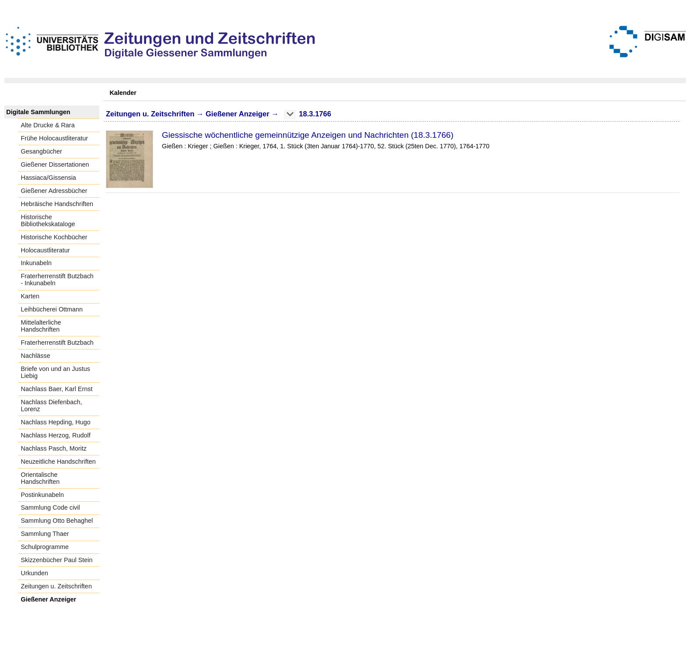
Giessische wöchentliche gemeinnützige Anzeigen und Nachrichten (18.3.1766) (307, 135)
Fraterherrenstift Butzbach (57, 342)
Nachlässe (35, 355)
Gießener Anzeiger (49, 599)
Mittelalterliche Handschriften (41, 326)
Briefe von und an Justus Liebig (55, 372)
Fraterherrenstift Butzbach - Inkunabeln (57, 280)
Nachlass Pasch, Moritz (54, 448)
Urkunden (34, 573)
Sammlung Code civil (50, 507)
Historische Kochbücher (54, 237)
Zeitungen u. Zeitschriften (56, 586)
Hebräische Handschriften (57, 203)
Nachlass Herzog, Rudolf (56, 435)
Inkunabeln (36, 262)
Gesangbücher (41, 151)
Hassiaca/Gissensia (48, 177)
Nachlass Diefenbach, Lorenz (51, 406)
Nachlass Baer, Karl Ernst (57, 388)
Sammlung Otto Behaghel (57, 520)
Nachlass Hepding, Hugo (56, 422)
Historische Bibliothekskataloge (48, 220)
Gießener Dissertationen (55, 164)
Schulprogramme (45, 546)
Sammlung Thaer (45, 533)
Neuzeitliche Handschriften (58, 461)
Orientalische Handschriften (40, 478)
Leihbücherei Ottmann (52, 309)
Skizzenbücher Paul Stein (57, 559)
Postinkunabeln (42, 494)
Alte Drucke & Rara (48, 125)
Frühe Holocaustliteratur (54, 138)
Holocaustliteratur (45, 250)
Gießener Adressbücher (54, 190)
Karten (30, 296)
